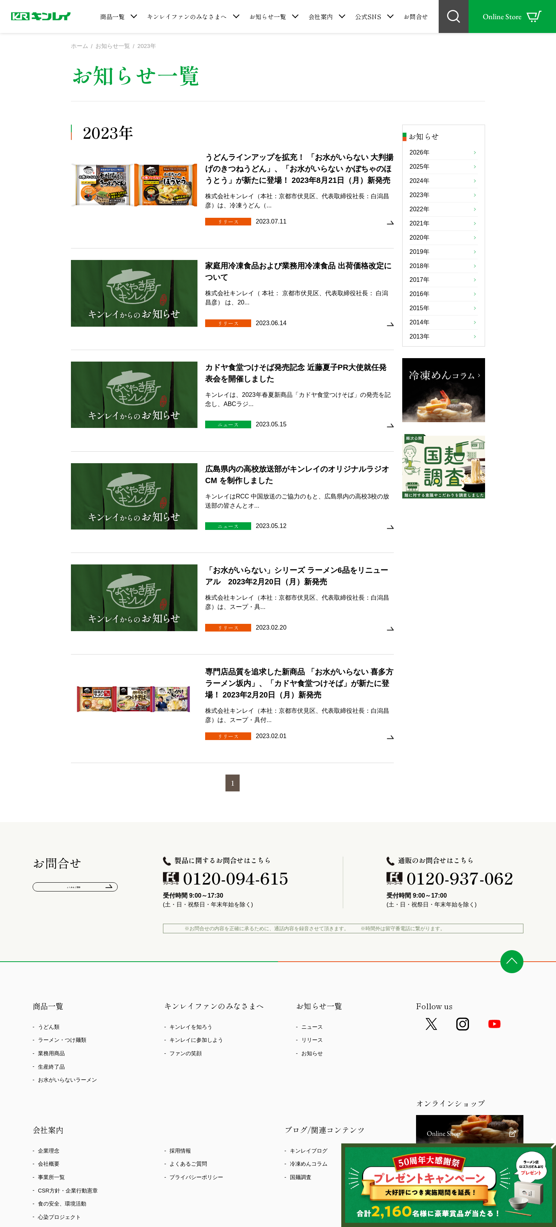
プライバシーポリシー (196, 1109)
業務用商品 (51, 986)
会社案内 (320, 16)
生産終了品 (51, 999)
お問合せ (415, 16)
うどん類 (48, 959)
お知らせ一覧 (267, 16)
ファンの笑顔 (185, 986)
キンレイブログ (308, 1083)
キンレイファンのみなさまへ (187, 16)
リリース (312, 972)
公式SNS (368, 16)
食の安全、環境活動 (62, 1136)
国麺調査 (300, 1109)
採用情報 (180, 1083)
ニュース (312, 959)
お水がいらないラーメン (67, 1012)
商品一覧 (112, 16)
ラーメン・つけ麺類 (62, 972)
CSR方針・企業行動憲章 (68, 1123)
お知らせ (312, 986)
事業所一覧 (51, 1109)
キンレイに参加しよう (196, 972)
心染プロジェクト (59, 1149)
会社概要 (48, 1096)
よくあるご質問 (75, 823)
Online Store (512, 16)
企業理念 (48, 1083)
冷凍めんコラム (308, 1096)
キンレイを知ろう (190, 959)
